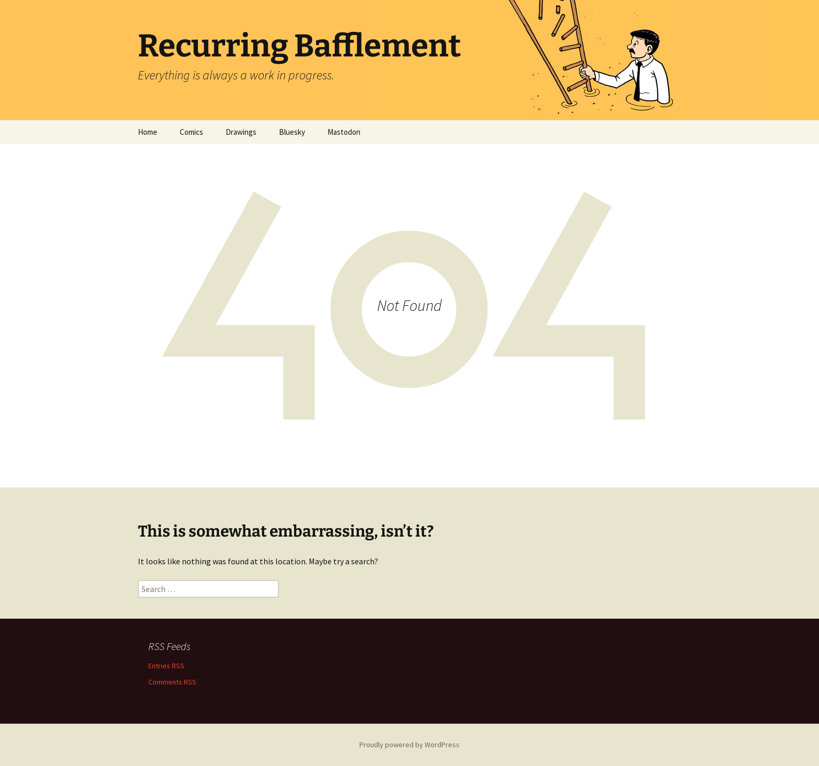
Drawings (241, 132)
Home (147, 132)
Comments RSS (172, 682)
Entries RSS (166, 665)
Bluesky (292, 132)
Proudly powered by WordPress (409, 744)
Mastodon (343, 132)
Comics (191, 132)
